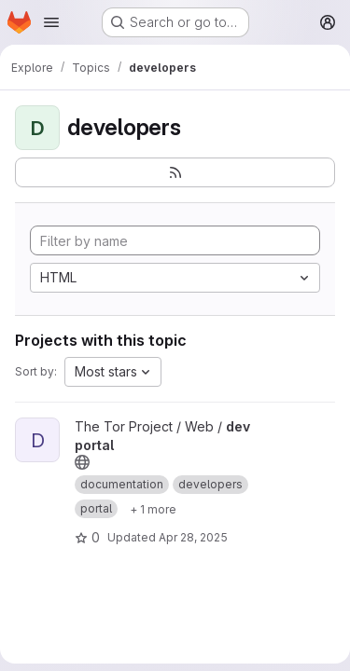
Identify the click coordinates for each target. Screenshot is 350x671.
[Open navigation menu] (51, 22)
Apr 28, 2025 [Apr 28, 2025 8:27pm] (193, 537)
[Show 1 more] (153, 509)
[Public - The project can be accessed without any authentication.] (82, 462)
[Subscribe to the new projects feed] (175, 172)
